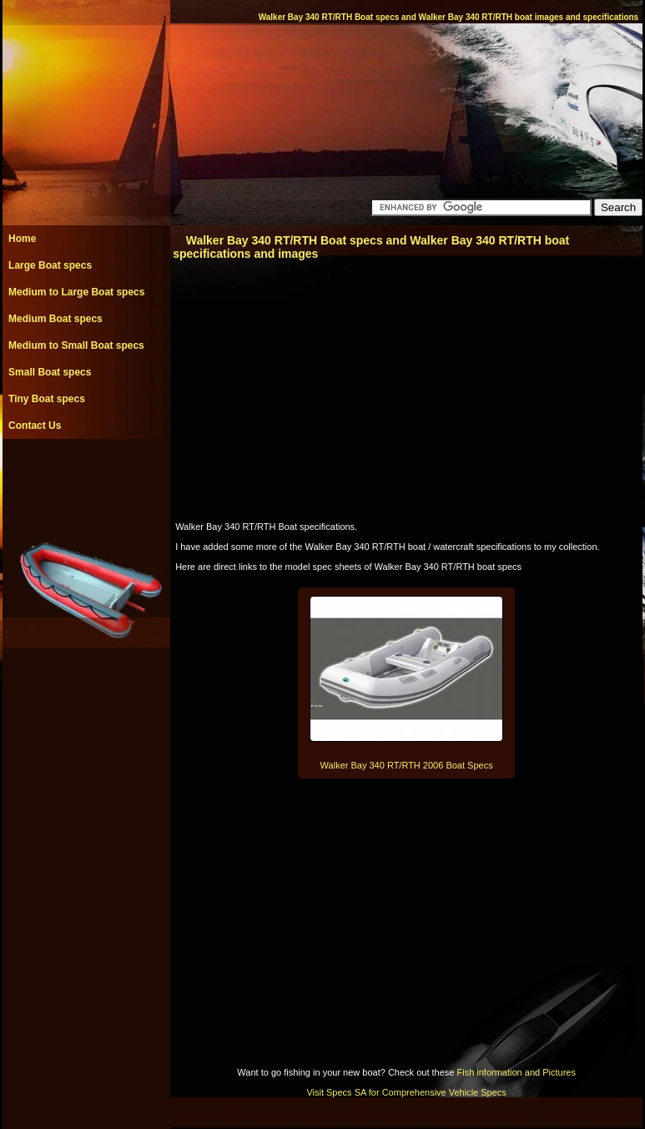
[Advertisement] (86, 476)
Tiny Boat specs (46, 399)
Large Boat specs (50, 265)
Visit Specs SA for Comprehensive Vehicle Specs (406, 1092)
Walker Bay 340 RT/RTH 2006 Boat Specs (406, 765)
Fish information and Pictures (515, 1072)
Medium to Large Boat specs (76, 292)
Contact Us (34, 425)
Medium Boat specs (55, 319)
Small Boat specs (49, 372)
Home (22, 238)
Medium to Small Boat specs (76, 345)
